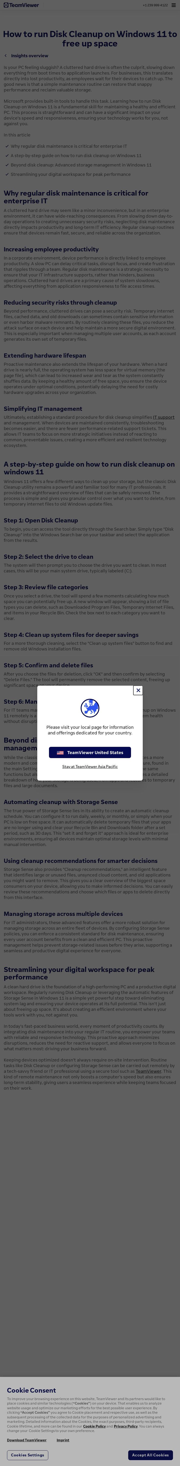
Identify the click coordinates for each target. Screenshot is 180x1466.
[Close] (138, 690)
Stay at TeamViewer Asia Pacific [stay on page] (90, 766)
